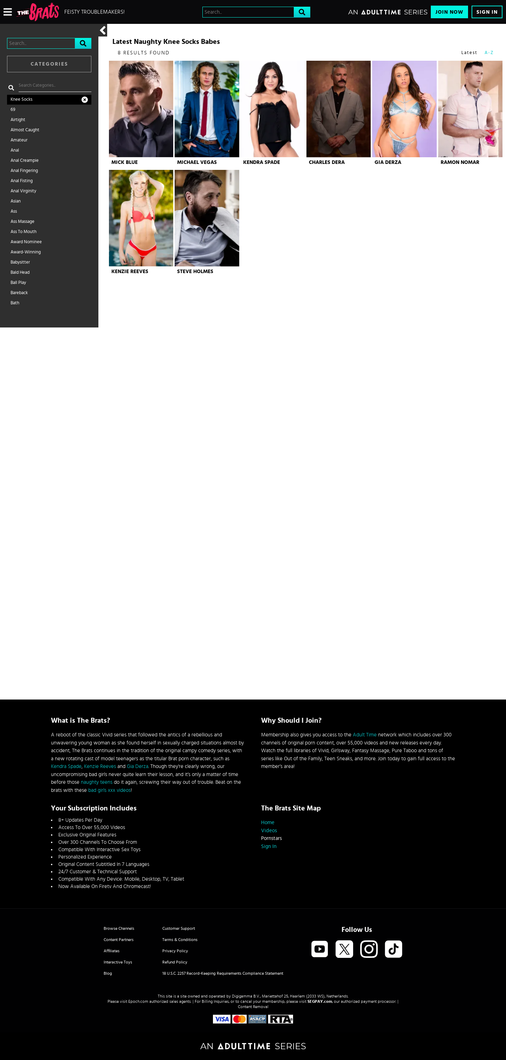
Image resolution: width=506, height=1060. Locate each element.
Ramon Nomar (460, 162)
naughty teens (96, 782)
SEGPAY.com (319, 1001)
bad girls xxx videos (109, 790)
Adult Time (365, 734)
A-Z (489, 53)
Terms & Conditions (179, 940)
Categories (49, 64)
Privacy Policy (175, 951)
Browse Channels (119, 928)
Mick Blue (124, 162)
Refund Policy (174, 962)
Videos (269, 830)
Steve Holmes (195, 271)
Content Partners (119, 940)
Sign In (487, 12)
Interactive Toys (118, 962)
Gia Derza (388, 162)
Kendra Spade (261, 162)
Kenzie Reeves (129, 271)
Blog (108, 973)
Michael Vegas (197, 162)
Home (267, 822)
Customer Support (178, 928)
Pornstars (271, 838)
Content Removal (253, 1007)
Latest (469, 53)
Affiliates (111, 951)
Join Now (449, 12)
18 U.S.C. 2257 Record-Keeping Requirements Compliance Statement (222, 973)
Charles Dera (327, 162)
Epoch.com (138, 1001)
